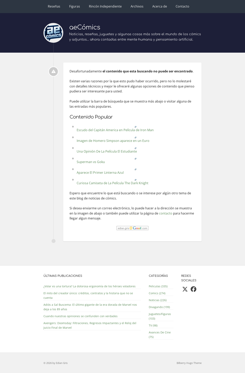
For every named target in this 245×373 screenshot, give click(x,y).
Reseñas (54, 6)
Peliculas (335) (158, 286)
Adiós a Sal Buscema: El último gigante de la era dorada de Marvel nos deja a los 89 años (90, 307)
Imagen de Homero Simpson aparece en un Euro (112, 139)
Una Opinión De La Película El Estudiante (106, 150)
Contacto (182, 6)
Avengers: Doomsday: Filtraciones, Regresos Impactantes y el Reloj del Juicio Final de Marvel (89, 325)
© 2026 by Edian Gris (55, 363)
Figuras (74, 6)
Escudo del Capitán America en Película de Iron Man (115, 128)
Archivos (137, 6)
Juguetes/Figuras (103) (160, 316)
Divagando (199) (159, 307)
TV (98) (153, 325)
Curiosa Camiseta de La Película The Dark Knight (112, 181)
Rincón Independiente (105, 6)
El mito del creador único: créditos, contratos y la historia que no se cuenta (88, 295)
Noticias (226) (158, 300)
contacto (165, 213)
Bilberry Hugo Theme (189, 363)
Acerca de (159, 6)
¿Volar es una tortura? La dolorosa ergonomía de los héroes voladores (89, 286)
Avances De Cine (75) (160, 334)
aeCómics (84, 27)
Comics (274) (157, 293)
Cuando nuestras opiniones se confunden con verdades (80, 316)
